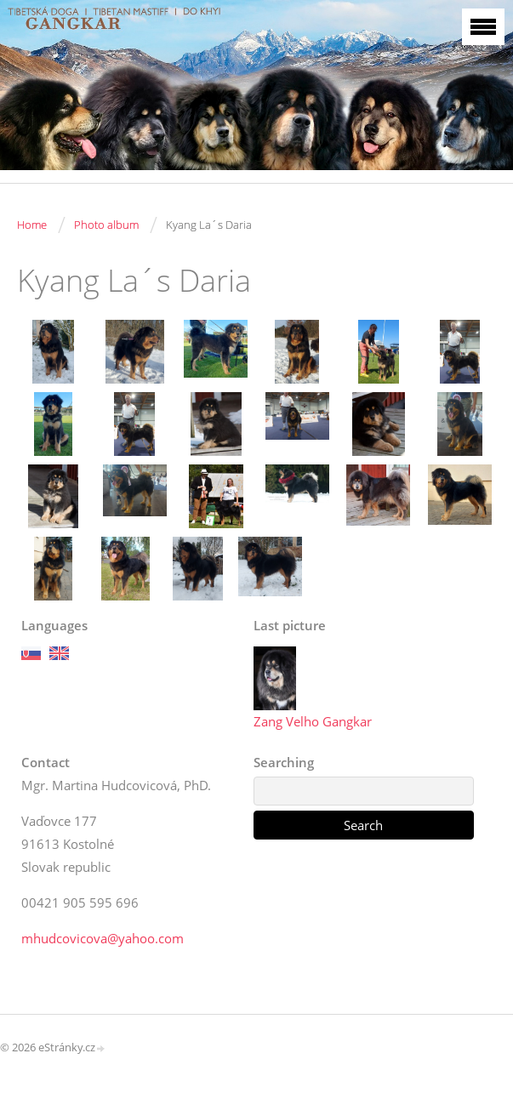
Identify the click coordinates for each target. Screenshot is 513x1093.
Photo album (106, 224)
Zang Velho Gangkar (313, 721)
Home (32, 224)
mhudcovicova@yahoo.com (102, 938)
